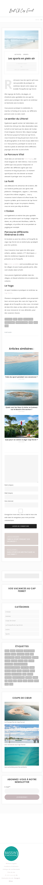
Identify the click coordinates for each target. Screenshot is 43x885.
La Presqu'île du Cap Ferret (14, 625)
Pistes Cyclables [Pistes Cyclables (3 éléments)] (16, 674)
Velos (35, 322)
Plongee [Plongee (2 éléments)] (30, 674)
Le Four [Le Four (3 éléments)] (20, 661)
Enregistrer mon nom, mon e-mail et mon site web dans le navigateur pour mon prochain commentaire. (21, 517)
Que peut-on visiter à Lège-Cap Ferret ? (21, 440)
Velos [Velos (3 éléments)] (25, 681)
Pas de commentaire (21, 70)
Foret (15, 319)
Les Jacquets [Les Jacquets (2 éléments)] (8, 664)
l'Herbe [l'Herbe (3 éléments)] (18, 657)
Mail (9, 493)
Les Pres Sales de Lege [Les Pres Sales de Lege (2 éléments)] (20, 664)
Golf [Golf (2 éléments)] (31, 654)
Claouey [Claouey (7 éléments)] (7, 654)
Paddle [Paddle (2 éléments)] (19, 671)
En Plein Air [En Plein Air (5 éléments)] (20, 654)
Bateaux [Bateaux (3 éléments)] (12, 651)
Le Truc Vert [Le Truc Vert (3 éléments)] (24, 667)
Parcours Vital (28, 319)
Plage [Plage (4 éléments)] (24, 674)
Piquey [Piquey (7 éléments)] (32, 671)
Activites (18, 54)
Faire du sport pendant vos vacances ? (21, 377)
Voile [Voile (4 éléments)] (6, 684)
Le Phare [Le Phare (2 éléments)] (31, 661)
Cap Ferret (8, 293)
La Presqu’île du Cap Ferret (15, 722)
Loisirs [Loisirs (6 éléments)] (32, 667)
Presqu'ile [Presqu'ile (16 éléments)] (8, 677)
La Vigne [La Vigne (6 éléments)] (7, 661)
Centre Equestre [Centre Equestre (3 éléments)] (29, 651)
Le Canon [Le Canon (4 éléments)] (14, 661)
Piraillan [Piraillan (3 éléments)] (7, 674)
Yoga (6, 326)
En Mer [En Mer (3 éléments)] (13, 654)
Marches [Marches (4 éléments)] (7, 671)
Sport (30, 322)
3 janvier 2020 (21, 63)
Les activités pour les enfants (16, 767)
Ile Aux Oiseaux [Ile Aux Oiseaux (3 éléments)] (9, 657)
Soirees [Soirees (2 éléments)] (35, 677)
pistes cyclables (13, 264)
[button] (37, 19)
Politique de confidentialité (11, 869)
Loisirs (8, 629)
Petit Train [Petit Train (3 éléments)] (26, 671)
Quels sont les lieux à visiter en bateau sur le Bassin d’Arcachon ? (21, 408)
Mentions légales (11, 863)
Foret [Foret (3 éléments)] (27, 654)
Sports (25, 54)
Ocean (20, 319)
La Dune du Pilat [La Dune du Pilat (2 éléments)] (26, 657)
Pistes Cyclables (9, 322)
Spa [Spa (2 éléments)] (6, 681)
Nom (9, 485)
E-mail (7, 787)
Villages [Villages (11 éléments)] (30, 681)
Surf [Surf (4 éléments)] (15, 681)
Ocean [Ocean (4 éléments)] (14, 671)
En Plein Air (8, 319)
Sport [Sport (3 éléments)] (10, 681)
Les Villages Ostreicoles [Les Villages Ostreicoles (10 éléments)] (12, 667)
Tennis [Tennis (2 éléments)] (20, 681)
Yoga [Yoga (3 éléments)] (11, 684)
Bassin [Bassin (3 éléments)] (7, 651)
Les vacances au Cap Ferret (15, 745)
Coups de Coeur (11, 621)
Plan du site (11, 872)
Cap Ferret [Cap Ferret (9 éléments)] (20, 651)
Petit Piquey (28, 159)
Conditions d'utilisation (11, 866)
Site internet (9, 501)
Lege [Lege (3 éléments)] (26, 661)
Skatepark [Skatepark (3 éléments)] (29, 677)
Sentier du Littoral (21, 322)
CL (21, 66)
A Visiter (8, 612)
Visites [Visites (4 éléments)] (36, 681)
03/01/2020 (21, 379)
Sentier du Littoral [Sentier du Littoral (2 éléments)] (18, 677)
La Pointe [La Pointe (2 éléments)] (35, 657)
